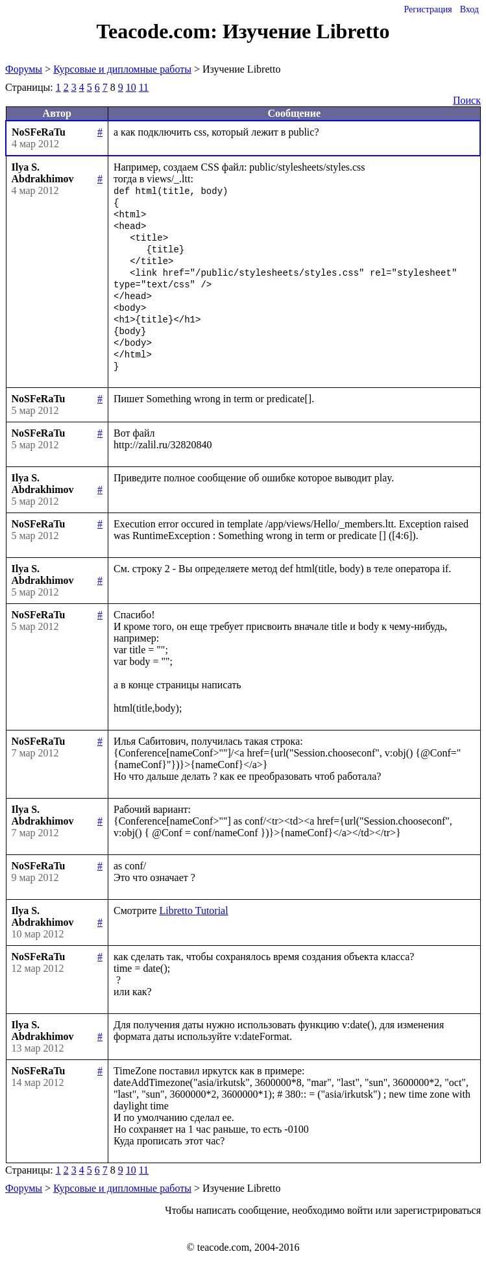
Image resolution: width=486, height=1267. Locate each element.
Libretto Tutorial (193, 910)
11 (144, 87)
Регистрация (428, 9)
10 (131, 87)
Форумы (23, 69)
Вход (469, 9)
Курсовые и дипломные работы (122, 69)
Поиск (467, 100)
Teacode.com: (160, 31)
